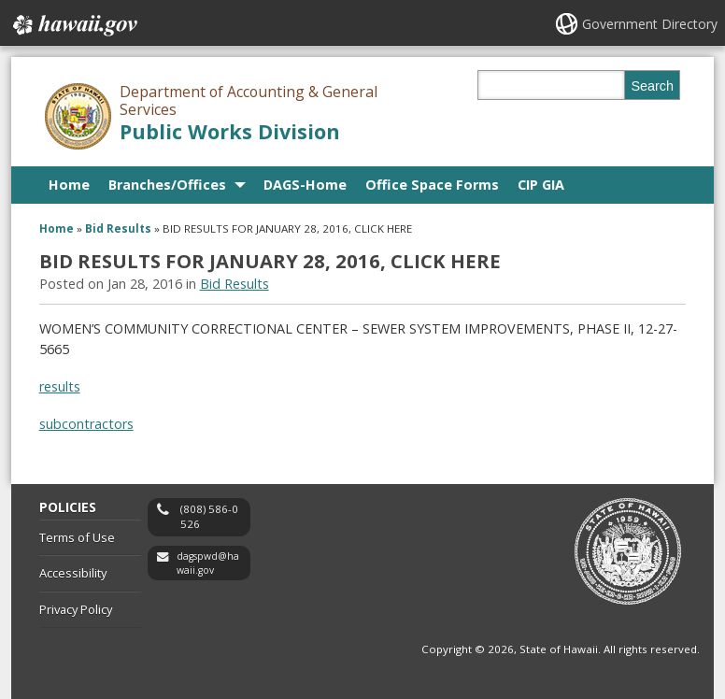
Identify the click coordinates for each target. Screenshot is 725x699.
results (59, 386)
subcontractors (86, 424)
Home (69, 184)
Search (652, 85)
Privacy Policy (75, 609)
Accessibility (73, 572)
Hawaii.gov (73, 25)
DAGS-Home (305, 184)
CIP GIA (541, 184)
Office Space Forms (432, 184)
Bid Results (118, 228)
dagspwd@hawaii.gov (208, 563)
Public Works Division (230, 131)
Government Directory (650, 24)
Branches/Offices (167, 184)
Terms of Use (77, 537)
